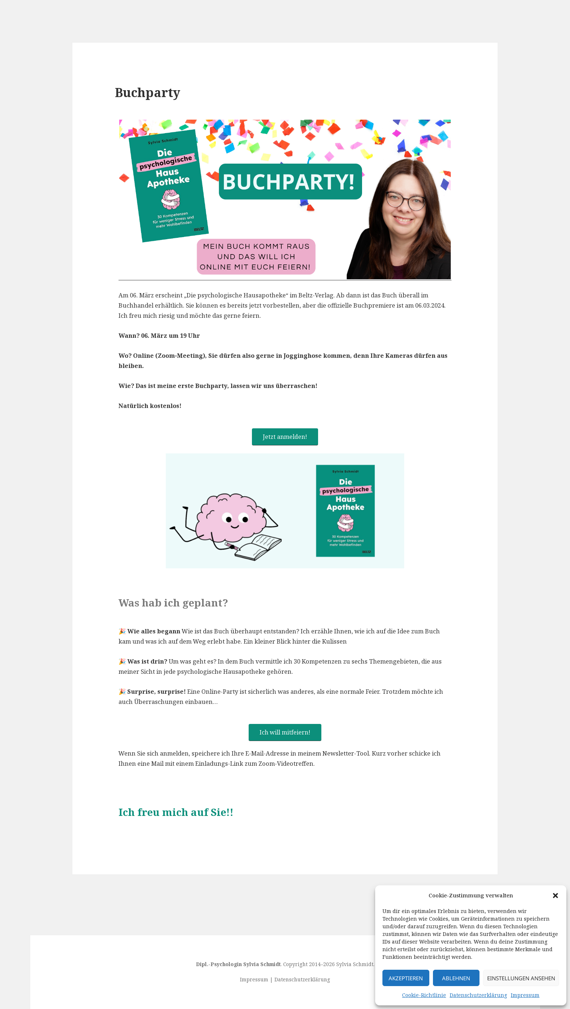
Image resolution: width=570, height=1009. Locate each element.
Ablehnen (456, 978)
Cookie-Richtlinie (424, 995)
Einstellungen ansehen (521, 978)
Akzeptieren (406, 978)
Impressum (525, 995)
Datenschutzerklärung (478, 995)
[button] (555, 895)
